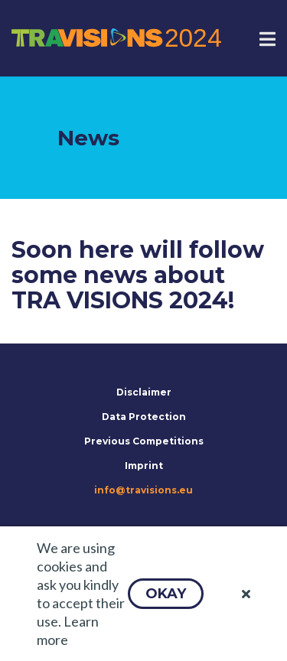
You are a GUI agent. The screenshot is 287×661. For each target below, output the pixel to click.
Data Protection (144, 416)
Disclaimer (143, 392)
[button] (166, 593)
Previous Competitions (144, 441)
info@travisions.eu (143, 490)
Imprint (144, 465)
